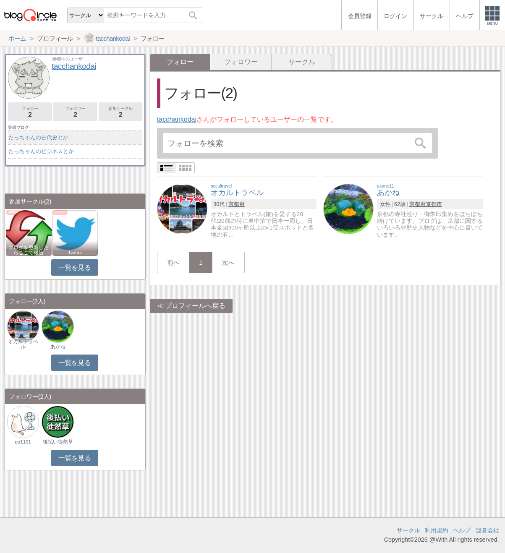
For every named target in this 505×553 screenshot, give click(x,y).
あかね (57, 346)
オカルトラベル (23, 344)
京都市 (434, 204)
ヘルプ (462, 530)
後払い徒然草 (58, 441)
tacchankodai (176, 119)
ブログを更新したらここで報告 (28, 250)
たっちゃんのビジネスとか (41, 151)
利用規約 (436, 530)
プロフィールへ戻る (195, 305)
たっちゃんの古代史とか (38, 137)
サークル (301, 61)
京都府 (236, 204)
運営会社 (487, 530)
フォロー (30, 112)
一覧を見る (74, 267)
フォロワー (241, 61)
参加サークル (121, 112)
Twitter (75, 252)
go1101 (23, 441)
